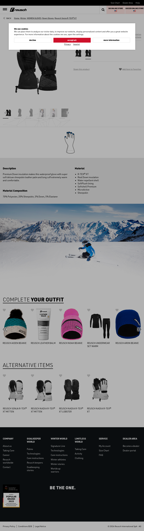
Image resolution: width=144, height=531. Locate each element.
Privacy (67, 44)
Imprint (76, 44)
